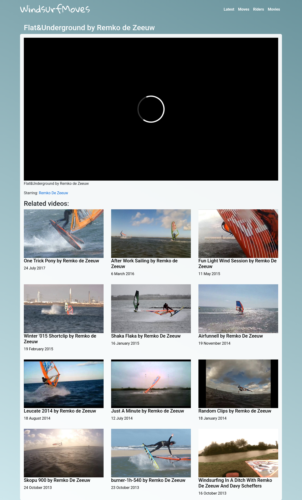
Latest (229, 9)
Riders (258, 9)
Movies (274, 9)
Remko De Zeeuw (53, 193)
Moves (243, 9)
